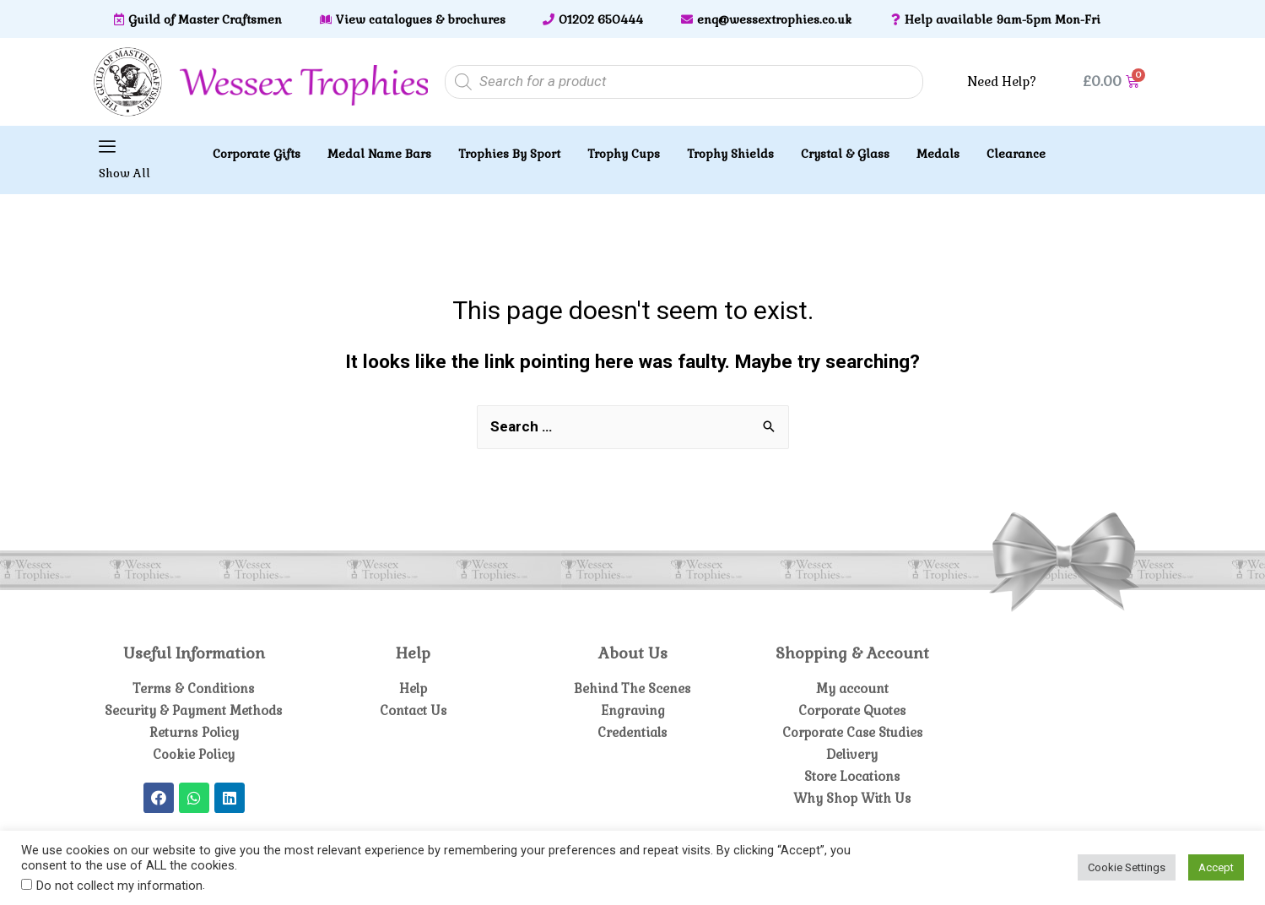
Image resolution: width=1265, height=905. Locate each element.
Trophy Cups (623, 153)
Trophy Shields (730, 153)
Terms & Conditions (193, 688)
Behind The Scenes (632, 688)
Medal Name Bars (379, 153)
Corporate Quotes (851, 710)
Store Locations (851, 776)
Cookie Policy (194, 754)
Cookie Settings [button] (1126, 867)
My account (852, 688)
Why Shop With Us (852, 798)
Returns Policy (194, 732)
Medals (938, 153)
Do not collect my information (119, 885)
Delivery (852, 754)
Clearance (1016, 153)
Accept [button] (1216, 867)
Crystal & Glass (845, 153)
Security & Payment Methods (194, 710)
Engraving (633, 710)
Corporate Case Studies (852, 732)
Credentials (632, 732)
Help (413, 688)
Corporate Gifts (256, 153)
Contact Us (413, 710)
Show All (124, 173)
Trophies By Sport (509, 153)
